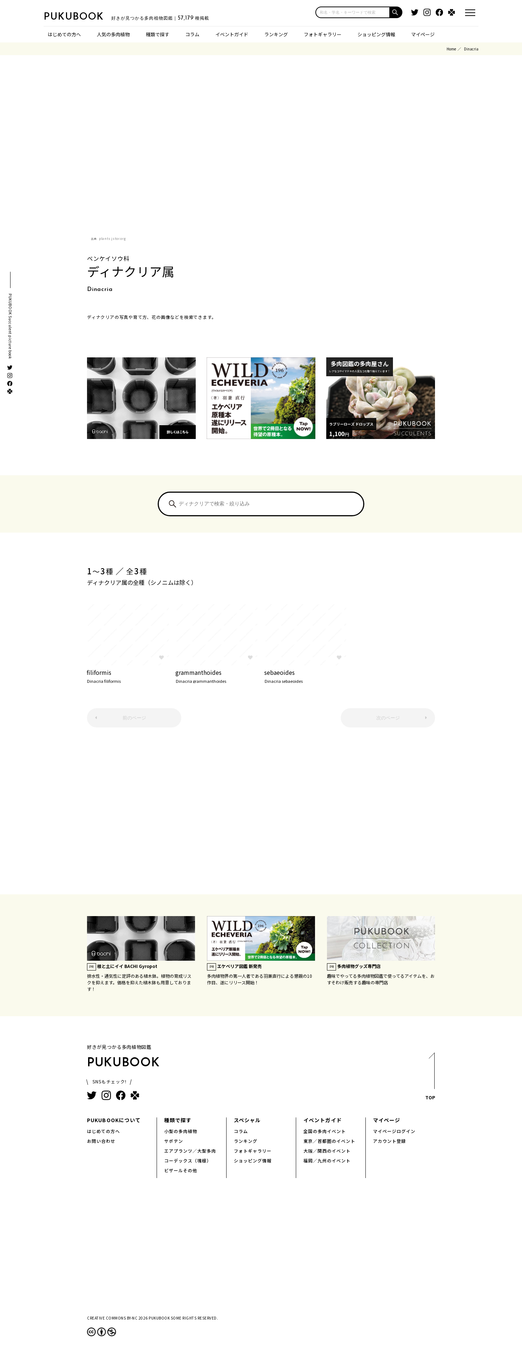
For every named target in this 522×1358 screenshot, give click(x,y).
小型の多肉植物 (180, 1131)
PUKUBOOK (80, 16)
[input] (352, 12)
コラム (192, 34)
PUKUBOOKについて (114, 1120)
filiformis (128, 675)
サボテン (173, 1141)
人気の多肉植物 (113, 34)
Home (451, 49)
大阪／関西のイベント (327, 1151)
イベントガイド (231, 34)
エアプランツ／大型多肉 (190, 1151)
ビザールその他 (180, 1170)
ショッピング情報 (376, 34)
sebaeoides (305, 675)
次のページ (388, 718)
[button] (396, 12)
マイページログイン (394, 1131)
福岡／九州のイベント (327, 1160)
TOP (429, 1078)
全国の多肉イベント (324, 1131)
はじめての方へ (64, 34)
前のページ (134, 718)
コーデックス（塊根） (187, 1160)
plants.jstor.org (112, 239)
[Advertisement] (261, 814)
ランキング (276, 34)
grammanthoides (216, 675)
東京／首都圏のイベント (329, 1141)
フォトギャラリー (322, 34)
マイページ (423, 34)
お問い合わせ (101, 1141)
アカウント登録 (389, 1141)
